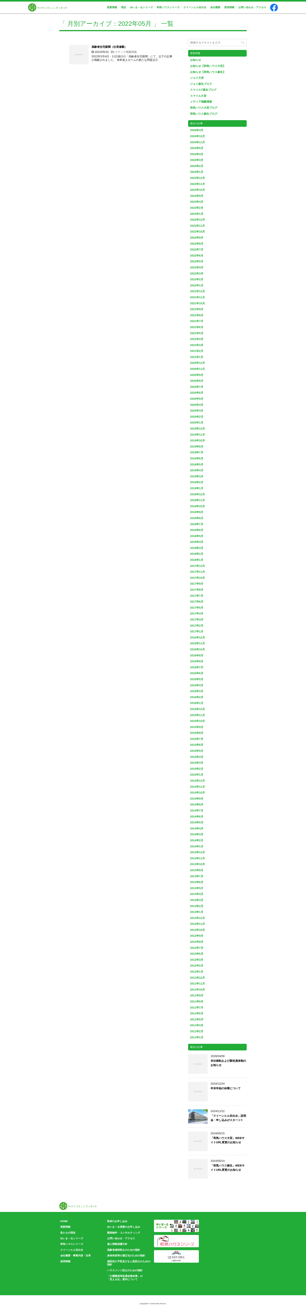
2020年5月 (196, 398)
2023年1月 (196, 213)
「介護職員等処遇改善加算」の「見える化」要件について (125, 1278)
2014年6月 (196, 816)
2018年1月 (196, 559)
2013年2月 (196, 906)
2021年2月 (196, 350)
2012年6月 (196, 953)
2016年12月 (197, 637)
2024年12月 (197, 136)
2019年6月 (196, 458)
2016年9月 (196, 655)
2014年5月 (196, 822)
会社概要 (215, 7)
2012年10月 (197, 929)
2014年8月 (196, 804)
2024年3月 (196, 160)
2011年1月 (196, 1037)
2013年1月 (196, 911)
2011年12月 (197, 977)
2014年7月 (196, 810)
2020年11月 (197, 368)
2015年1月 (196, 774)
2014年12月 (197, 780)
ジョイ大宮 (197, 77)
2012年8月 (196, 941)
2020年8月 (196, 380)
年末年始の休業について (226, 1088)
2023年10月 (197, 189)
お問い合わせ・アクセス (252, 7)
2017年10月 (197, 577)
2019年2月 (196, 482)
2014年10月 (197, 792)
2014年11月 (197, 786)
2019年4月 (196, 470)
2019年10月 (197, 440)
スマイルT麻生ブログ (203, 89)
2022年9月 (196, 237)
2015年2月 (196, 768)
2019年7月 (196, 452)
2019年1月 (196, 488)
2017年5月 (196, 607)
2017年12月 (197, 565)
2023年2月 (196, 207)
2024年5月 (196, 148)
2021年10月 (197, 303)
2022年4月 (196, 267)
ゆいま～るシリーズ (141, 7)
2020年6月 (196, 392)
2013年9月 (196, 870)
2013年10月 (197, 864)
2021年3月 (196, 345)
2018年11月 (197, 500)
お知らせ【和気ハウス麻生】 (208, 72)
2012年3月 (196, 959)
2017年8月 (196, 589)
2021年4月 (196, 339)
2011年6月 (196, 1013)
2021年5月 (196, 333)
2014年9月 (196, 798)
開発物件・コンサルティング (123, 1232)
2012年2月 (196, 965)
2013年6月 (196, 882)
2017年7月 (196, 595)
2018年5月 (196, 536)
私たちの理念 (68, 1232)
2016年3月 (196, 691)
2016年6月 (196, 673)
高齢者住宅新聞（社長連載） (109, 46)
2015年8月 (196, 732)
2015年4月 (196, 756)
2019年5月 (196, 464)
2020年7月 (196, 386)
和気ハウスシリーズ (168, 7)
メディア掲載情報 (126, 51)
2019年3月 (196, 476)
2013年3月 (196, 900)
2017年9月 (196, 583)
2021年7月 (196, 321)
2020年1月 (196, 422)
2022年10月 (197, 231)
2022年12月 (197, 219)
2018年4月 (196, 541)
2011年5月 (196, 1019)
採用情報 (229, 7)
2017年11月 (197, 571)
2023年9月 (196, 195)
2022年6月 (196, 255)
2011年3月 (196, 1025)
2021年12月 (197, 291)
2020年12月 (197, 362)
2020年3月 (196, 410)
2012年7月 (196, 947)
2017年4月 (196, 613)
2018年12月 (197, 494)
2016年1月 (196, 703)
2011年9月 (196, 995)
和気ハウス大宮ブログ (203, 107)
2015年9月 (196, 727)
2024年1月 (196, 171)
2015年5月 (196, 750)
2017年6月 (196, 601)
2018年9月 (196, 512)
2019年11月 (197, 434)
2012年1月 (196, 971)
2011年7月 (196, 1007)
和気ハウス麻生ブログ (203, 113)
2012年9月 (196, 935)
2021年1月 (196, 357)
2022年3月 (196, 273)
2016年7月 (196, 667)
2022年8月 (196, 243)
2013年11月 (197, 858)
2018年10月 (197, 506)
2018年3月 (196, 547)
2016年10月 (197, 649)
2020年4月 (196, 404)
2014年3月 (196, 834)
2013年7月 (196, 876)
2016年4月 (196, 685)
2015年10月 (197, 721)
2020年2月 (196, 416)
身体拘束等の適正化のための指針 (126, 1255)
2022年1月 (196, 285)
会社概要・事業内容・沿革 (75, 1255)
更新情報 (112, 7)
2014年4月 (196, 828)
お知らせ (195, 59)
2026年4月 (196, 130)
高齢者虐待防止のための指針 (123, 1249)
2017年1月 (196, 631)
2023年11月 (197, 184)
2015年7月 (196, 738)
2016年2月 (196, 697)
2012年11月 (197, 923)
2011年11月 (197, 983)
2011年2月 (196, 1031)
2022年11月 (197, 225)
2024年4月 (196, 154)
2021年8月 (196, 315)
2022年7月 (196, 249)
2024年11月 (197, 142)
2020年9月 (196, 374)
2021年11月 (197, 297)
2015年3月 (196, 762)
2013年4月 (196, 894)
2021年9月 (196, 309)
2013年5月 (196, 888)
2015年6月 (196, 744)
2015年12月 (197, 709)
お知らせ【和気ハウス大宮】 (208, 65)
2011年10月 (197, 989)
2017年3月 (196, 619)
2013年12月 (197, 852)
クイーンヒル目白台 (194, 7)
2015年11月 (197, 715)
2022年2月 (196, 279)
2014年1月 (196, 846)
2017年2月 (196, 625)
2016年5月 (196, 679)
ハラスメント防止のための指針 (125, 1270)
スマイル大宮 (198, 95)
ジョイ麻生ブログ (201, 83)
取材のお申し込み (117, 1221)
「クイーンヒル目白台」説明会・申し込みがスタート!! (228, 1118)
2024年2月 (196, 166)
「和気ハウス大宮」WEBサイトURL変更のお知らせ (228, 1140)
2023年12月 (197, 177)
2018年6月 (196, 530)
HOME (64, 1221)
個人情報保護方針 (117, 1244)
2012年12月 (197, 918)
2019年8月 (196, 446)
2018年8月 (196, 518)
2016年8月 (196, 661)
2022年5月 (196, 261)
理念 (123, 7)
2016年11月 (197, 643)
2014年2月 (196, 840)
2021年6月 (196, 327)
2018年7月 (196, 524)
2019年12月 (197, 428)
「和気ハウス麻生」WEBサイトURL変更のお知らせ (228, 1167)
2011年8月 (196, 1001)
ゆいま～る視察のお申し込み (123, 1226)
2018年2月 (196, 553)
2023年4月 (196, 201)
